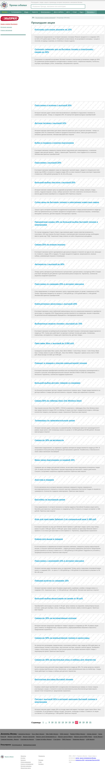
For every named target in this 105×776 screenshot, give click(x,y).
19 (83, 722)
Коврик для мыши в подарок (49, 539)
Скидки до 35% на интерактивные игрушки (55, 618)
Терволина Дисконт (79, 739)
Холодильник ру (17, 745)
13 (63, 722)
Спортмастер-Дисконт (27, 739)
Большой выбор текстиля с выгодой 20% (55, 182)
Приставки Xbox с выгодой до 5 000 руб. (54, 343)
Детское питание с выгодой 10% (50, 123)
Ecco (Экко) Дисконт (38, 734)
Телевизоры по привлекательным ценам (55, 420)
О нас (40, 762)
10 (52, 722)
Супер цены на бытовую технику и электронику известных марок (67, 202)
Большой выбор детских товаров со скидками (57, 383)
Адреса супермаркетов (27, 764)
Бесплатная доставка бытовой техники (54, 679)
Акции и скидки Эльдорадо (9, 24)
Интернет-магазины (26, 766)
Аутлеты (23, 758)
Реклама (40, 760)
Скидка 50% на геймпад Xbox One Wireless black (58, 401)
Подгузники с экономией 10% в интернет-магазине (59, 561)
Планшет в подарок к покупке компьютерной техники (61, 363)
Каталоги (23, 760)
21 (90, 722)
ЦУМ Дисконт (90, 739)
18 (80, 722)
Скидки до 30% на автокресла (49, 440)
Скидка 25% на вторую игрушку (50, 244)
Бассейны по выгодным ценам (50, 499)
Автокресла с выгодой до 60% (49, 264)
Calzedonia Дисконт (24, 734)
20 (87, 722)
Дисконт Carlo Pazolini (14, 736)
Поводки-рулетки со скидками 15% (52, 581)
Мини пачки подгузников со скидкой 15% (55, 460)
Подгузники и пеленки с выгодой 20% (53, 105)
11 (56, 722)
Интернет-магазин (6, 27)
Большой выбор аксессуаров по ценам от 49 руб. (59, 598)
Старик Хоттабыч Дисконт (44, 739)
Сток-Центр (57, 739)
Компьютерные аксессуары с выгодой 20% (56, 304)
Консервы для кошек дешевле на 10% (53, 29)
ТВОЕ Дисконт (66, 739)
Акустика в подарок (44, 480)
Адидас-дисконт (92, 734)
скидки (77, 758)
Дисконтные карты (26, 768)
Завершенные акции (29, 745)
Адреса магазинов (6, 30)
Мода (26, 12)
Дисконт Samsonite (29, 736)
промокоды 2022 (80, 760)
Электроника (45, 12)
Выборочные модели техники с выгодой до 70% (58, 323)
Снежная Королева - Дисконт (10, 739)
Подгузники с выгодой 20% (48, 163)
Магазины (90, 12)
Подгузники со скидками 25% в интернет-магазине (59, 284)
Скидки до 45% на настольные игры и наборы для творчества (65, 660)
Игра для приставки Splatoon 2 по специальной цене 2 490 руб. (65, 519)
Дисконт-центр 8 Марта (65, 736)
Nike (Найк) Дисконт (52, 734)
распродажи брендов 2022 (92, 760)
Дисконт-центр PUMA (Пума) (83, 736)
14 (66, 722)
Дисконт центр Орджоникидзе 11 (46, 736)
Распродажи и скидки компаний (45, 17)
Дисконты (23, 756)
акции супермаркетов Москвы (88, 758)
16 (73, 722)
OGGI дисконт (64, 734)
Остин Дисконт (98, 736)
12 (59, 722)
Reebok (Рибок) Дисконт (77, 734)
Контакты (40, 764)
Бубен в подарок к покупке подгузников (54, 143)
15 (70, 722)
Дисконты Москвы (9, 734)
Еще (81, 12)
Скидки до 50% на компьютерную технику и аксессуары (62, 638)
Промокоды (41, 756)
